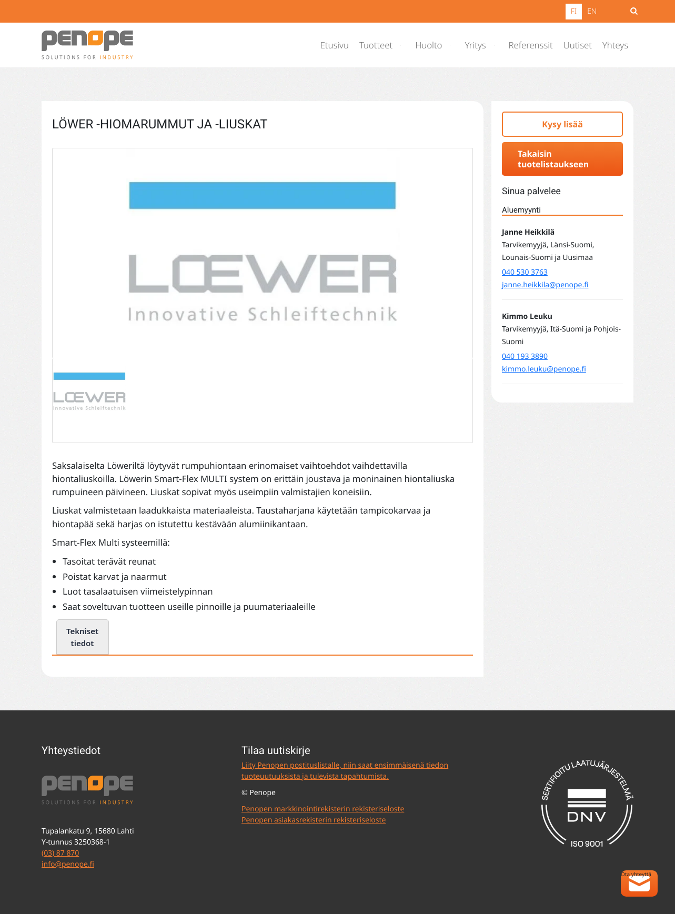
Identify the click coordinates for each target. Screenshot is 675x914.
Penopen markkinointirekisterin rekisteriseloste (322, 809)
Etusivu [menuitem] (334, 45)
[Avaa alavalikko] (403, 45)
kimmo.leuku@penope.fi (544, 369)
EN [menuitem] (592, 11)
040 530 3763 (525, 272)
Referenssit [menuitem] (531, 45)
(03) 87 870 (60, 853)
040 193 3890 (525, 356)
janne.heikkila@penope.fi (545, 285)
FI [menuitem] (574, 11)
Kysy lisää (562, 124)
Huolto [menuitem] (428, 45)
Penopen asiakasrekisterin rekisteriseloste (313, 820)
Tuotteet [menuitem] (375, 45)
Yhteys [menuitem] (615, 45)
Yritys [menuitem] (475, 45)
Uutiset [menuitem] (577, 45)
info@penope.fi (68, 864)
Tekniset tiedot (82, 637)
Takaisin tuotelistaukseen (553, 159)
